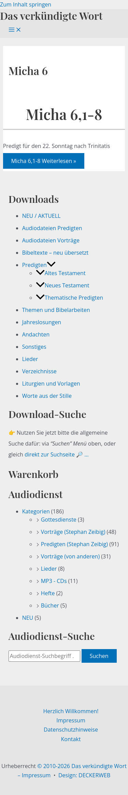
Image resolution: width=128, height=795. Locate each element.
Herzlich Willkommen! (70, 711)
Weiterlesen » (43, 161)
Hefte (48, 593)
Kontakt (71, 739)
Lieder (30, 359)
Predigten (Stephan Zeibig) (74, 544)
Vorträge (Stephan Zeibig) (73, 532)
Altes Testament (61, 273)
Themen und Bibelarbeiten (56, 310)
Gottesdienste (58, 519)
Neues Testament (62, 285)
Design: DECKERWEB (84, 775)
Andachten (36, 334)
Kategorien (36, 511)
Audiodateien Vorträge (51, 240)
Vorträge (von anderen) (70, 556)
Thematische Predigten (69, 297)
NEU (27, 617)
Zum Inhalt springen (25, 4)
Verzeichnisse (39, 371)
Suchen (99, 656)
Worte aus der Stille (47, 396)
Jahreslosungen (41, 322)
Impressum (70, 720)
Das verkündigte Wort (51, 15)
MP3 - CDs (54, 581)
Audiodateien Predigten (52, 228)
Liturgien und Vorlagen (51, 383)
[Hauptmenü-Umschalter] (15, 30)
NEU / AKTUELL (41, 216)
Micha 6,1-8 (64, 114)
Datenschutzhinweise (71, 729)
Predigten (39, 265)
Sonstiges (34, 346)
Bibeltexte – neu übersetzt (55, 252)
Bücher (50, 605)
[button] (51, 265)
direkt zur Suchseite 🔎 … (57, 454)
